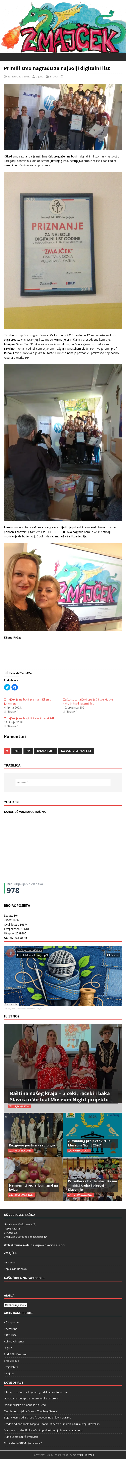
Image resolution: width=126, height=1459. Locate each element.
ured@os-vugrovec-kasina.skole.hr (25, 1237)
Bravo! (54, 76)
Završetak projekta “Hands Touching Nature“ (31, 1411)
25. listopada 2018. (19, 76)
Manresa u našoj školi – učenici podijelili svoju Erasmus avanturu (43, 1430)
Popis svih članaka (15, 1269)
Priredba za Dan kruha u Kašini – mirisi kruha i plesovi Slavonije (92, 1185)
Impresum (10, 1262)
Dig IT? (8, 1348)
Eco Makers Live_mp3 (34, 1008)
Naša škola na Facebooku (24, 1278)
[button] (120, 57)
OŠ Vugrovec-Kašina (13, 1008)
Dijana (40, 76)
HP (28, 750)
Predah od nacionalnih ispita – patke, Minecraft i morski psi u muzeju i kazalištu (52, 1424)
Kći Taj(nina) (11, 1322)
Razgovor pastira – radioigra (32, 1145)
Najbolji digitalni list (76, 750)
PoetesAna (10, 1329)
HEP (16, 750)
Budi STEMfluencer (15, 1354)
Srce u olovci (11, 1361)
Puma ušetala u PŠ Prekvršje (21, 1437)
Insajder (9, 1373)
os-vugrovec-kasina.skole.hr (48, 1245)
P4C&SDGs (10, 1335)
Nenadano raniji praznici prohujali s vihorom (31, 1398)
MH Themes (87, 1455)
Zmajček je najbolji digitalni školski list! (29, 718)
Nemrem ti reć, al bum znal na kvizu (33, 1187)
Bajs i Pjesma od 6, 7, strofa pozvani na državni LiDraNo (37, 1417)
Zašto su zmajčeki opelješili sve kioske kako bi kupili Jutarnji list (88, 701)
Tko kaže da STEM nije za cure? (23, 1443)
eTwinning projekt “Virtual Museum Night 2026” (90, 1143)
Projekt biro (11, 1367)
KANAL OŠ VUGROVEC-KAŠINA (25, 812)
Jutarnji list (45, 750)
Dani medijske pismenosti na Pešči (25, 1405)
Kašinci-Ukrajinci (14, 1341)
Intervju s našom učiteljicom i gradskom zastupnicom (36, 1392)
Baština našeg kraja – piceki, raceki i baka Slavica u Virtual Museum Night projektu (60, 1096)
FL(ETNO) (11, 1016)
